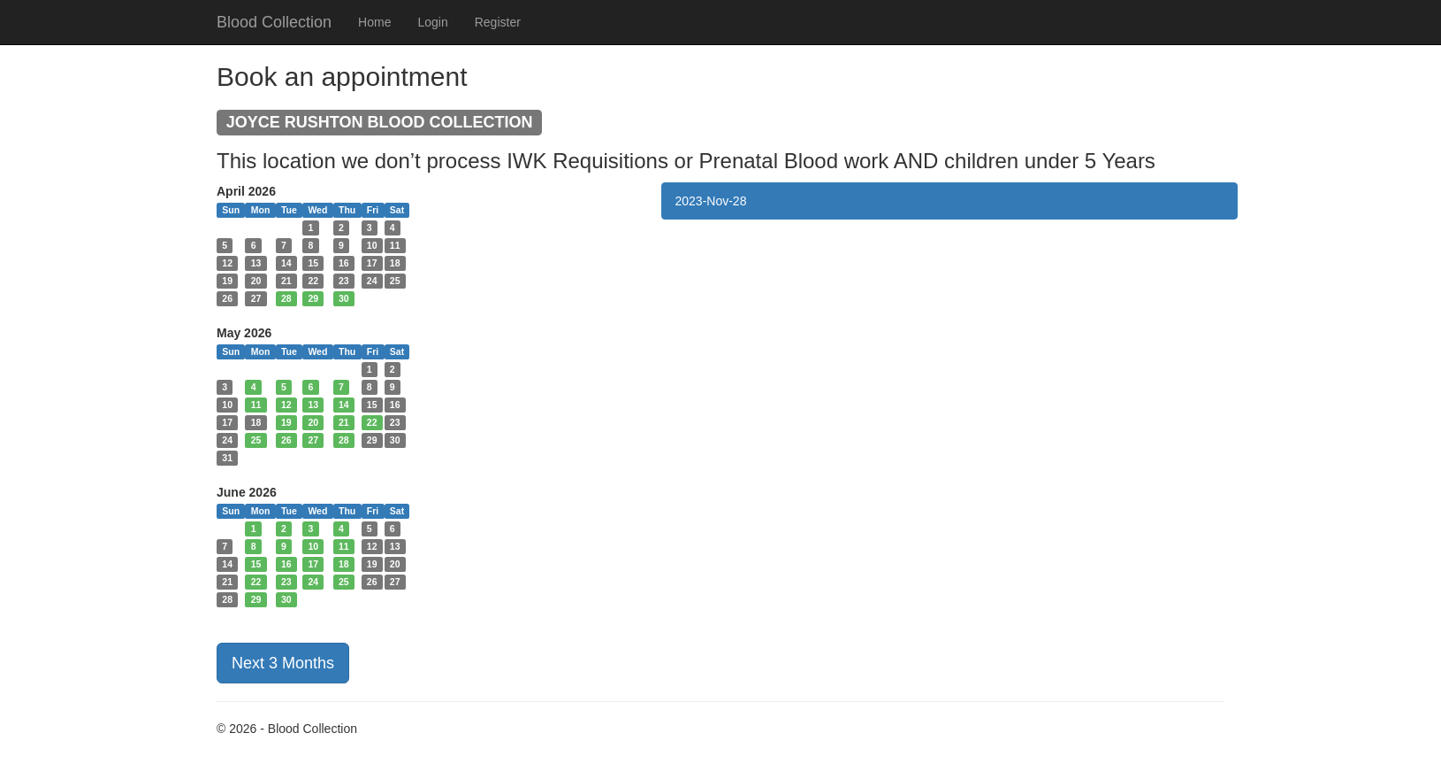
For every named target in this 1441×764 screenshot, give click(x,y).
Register (498, 22)
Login (432, 22)
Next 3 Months (283, 663)
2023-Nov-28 (711, 201)
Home (374, 22)
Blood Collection (274, 22)
